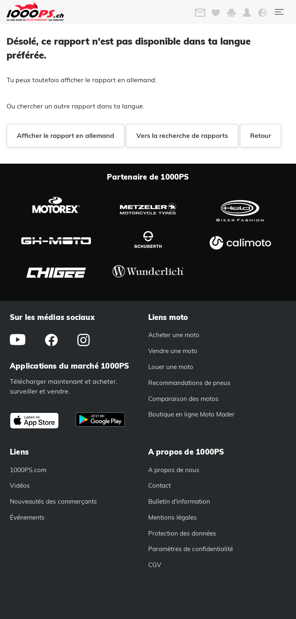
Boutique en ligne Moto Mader (191, 414)
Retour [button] (260, 135)
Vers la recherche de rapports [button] (182, 135)
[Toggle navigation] (279, 11)
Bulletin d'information (179, 501)
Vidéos (20, 485)
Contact (159, 485)
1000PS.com (28, 470)
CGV (154, 565)
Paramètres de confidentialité (190, 549)
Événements (27, 517)
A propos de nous (173, 470)
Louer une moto (170, 367)
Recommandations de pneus (189, 383)
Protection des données (182, 533)
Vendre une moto (172, 351)
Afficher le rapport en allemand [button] (65, 135)
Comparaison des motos (183, 399)
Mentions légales (172, 517)
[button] (247, 13)
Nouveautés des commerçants (53, 501)
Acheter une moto (173, 335)
